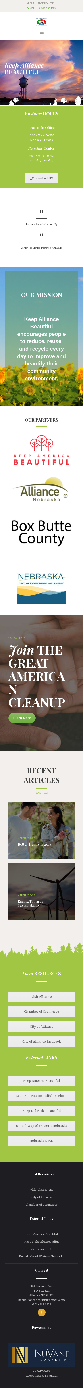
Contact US (41, 178)
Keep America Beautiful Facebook (41, 1096)
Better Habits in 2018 (35, 844)
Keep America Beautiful (41, 1080)
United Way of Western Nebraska (41, 1125)
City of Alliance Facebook (41, 1041)
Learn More (22, 718)
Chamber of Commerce (41, 1011)
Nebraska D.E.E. (42, 1140)
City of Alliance (41, 1026)
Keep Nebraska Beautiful (41, 1111)
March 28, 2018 (26, 838)
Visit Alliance (41, 996)
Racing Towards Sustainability (30, 903)
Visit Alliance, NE (41, 1189)
